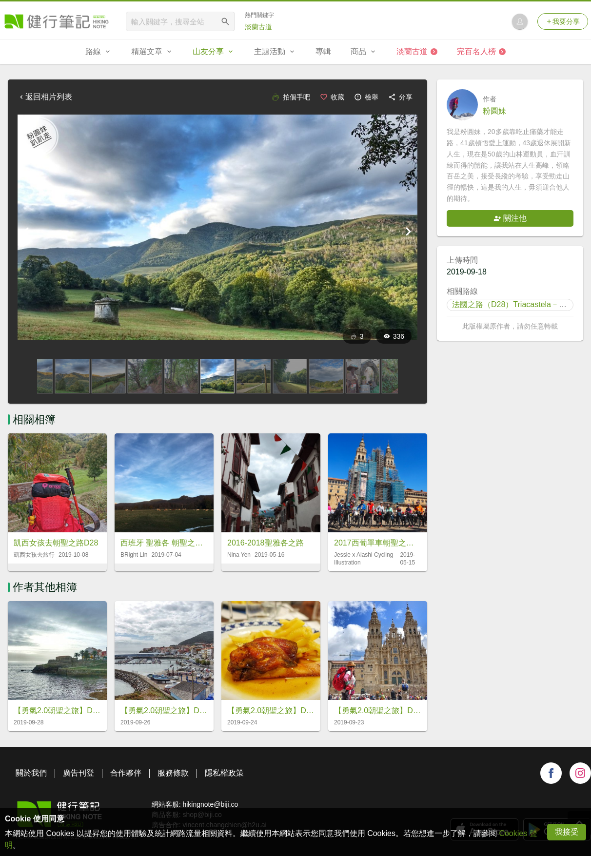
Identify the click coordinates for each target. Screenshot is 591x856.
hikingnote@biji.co (210, 804)
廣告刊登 (78, 773)
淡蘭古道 (258, 27)
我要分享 (563, 21)
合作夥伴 (125, 773)
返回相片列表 (45, 97)
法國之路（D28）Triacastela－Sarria (516, 304)
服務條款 (173, 773)
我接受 (566, 832)
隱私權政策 (224, 773)
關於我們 (31, 773)
